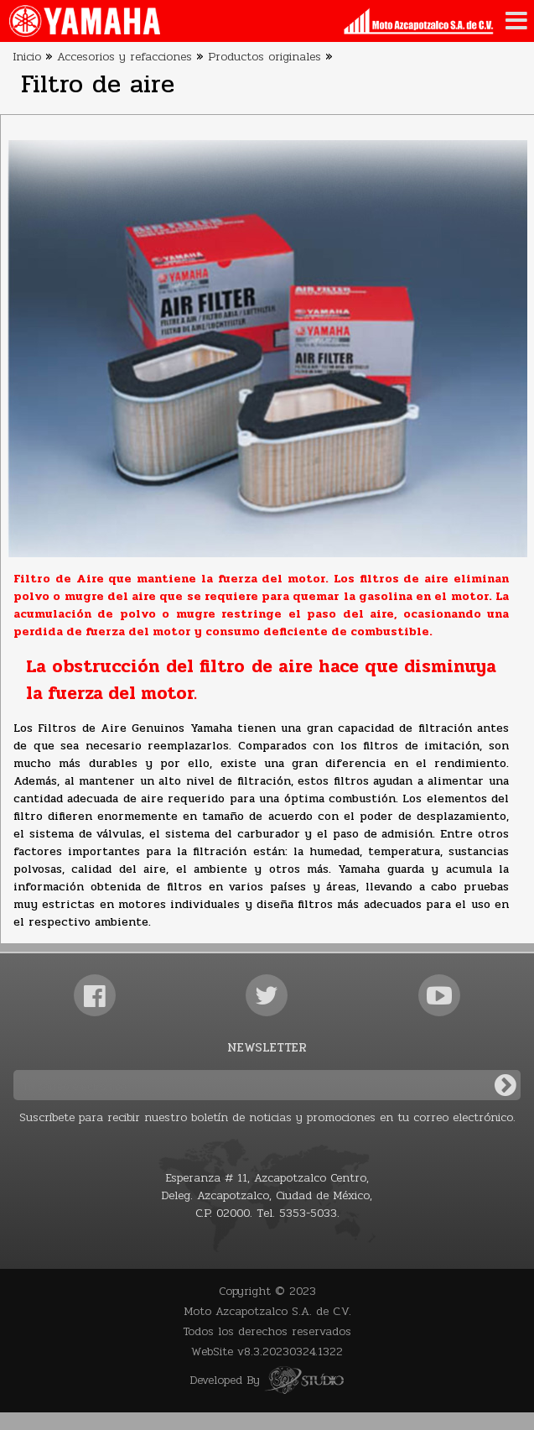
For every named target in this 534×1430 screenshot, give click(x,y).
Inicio (27, 56)
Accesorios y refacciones (124, 56)
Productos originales (264, 56)
